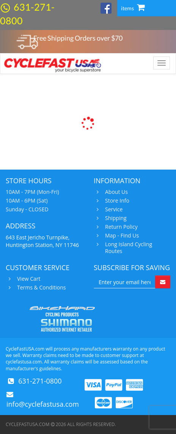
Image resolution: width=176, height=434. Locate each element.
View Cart (28, 278)
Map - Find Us (121, 235)
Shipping (115, 218)
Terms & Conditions (40, 287)
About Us (115, 192)
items (133, 8)
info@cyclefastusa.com (42, 404)
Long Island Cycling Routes (127, 248)
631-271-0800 (40, 380)
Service (113, 209)
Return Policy (120, 226)
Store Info (116, 200)
